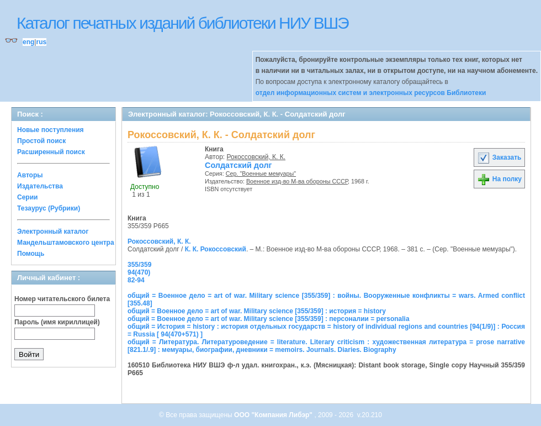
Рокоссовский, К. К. (256, 157)
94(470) (139, 272)
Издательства (40, 186)
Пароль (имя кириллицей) (57, 322)
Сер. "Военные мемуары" (261, 173)
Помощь (30, 253)
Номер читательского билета (62, 299)
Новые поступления (50, 130)
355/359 (139, 265)
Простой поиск (41, 141)
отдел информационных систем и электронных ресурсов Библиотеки (371, 93)
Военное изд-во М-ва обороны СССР (297, 181)
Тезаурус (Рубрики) (48, 208)
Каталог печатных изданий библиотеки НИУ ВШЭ (182, 23)
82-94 (136, 280)
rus (41, 42)
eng (28, 42)
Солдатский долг (238, 165)
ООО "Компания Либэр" (274, 415)
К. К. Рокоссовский (215, 249)
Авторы (30, 175)
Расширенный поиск (51, 152)
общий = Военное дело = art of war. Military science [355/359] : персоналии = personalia (269, 319)
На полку (499, 179)
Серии (27, 197)
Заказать (499, 157)
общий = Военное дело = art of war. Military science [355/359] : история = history (257, 311)
